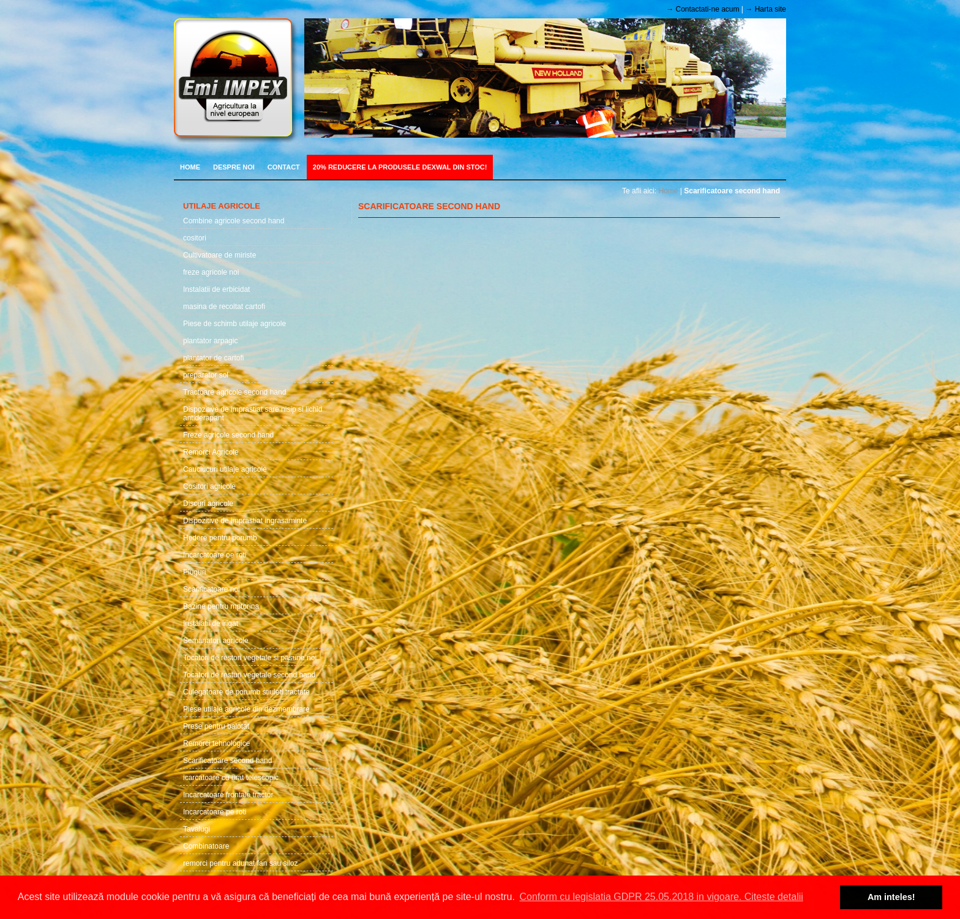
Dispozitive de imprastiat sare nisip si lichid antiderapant (252, 413)
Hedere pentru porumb (220, 538)
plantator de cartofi (213, 358)
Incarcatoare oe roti (214, 555)
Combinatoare (206, 846)
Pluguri (194, 572)
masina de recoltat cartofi (224, 306)
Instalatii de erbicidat (216, 289)
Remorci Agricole (211, 452)
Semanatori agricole (216, 640)
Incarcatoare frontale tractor (228, 795)
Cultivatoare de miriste (219, 255)
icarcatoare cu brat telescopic (231, 777)
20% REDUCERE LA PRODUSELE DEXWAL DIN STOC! (400, 167)
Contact (284, 167)
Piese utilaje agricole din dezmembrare (246, 709)
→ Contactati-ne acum (702, 9)
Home (190, 167)
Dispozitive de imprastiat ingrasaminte (245, 520)
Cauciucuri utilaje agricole (225, 469)
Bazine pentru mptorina (221, 606)
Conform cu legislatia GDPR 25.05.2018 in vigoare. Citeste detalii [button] (661, 896)
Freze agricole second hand (228, 435)
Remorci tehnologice (216, 743)
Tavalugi (196, 829)
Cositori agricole (209, 486)
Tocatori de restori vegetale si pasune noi (250, 657)
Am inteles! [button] (891, 897)
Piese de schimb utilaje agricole (234, 323)
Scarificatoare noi (211, 589)
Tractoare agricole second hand (234, 392)
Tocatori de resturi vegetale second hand (249, 675)
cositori (194, 238)
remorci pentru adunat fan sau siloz (240, 863)
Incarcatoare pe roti (214, 812)
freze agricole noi (211, 272)
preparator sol (205, 375)
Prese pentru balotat (216, 726)
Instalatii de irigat (210, 623)
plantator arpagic (210, 341)
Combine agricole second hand (233, 221)
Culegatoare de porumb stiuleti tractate (246, 692)
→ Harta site (765, 9)
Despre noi (234, 167)
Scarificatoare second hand (227, 760)
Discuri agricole (208, 503)
